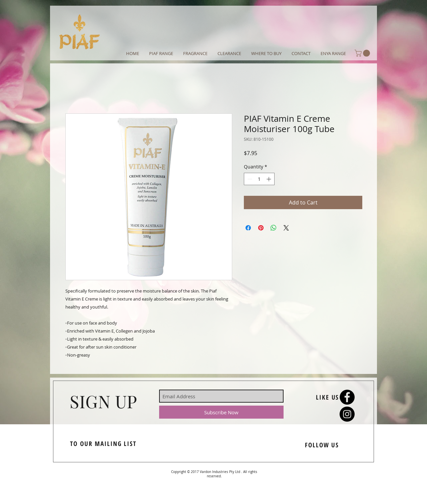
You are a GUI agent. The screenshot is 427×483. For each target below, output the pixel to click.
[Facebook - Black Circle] (347, 397)
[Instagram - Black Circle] (347, 414)
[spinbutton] (259, 179)
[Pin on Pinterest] (261, 228)
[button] (363, 53)
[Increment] (269, 179)
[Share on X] (286, 228)
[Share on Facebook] (248, 228)
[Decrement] (249, 179)
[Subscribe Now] (221, 412)
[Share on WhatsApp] (274, 228)
